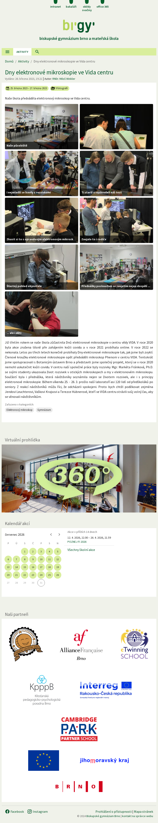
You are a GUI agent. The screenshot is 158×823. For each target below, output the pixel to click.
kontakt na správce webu (137, 816)
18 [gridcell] (49, 567)
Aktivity (23, 61)
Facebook (14, 811)
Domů (9, 61)
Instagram (37, 811)
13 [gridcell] (8, 567)
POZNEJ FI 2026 (76, 542)
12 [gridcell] (57, 559)
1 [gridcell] (24, 551)
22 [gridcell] (24, 574)
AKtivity (22, 52)
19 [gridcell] (57, 567)
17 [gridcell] (41, 567)
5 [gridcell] (57, 551)
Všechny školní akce (81, 550)
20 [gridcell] (8, 574)
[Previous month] (51, 534)
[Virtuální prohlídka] (79, 478)
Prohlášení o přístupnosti (113, 811)
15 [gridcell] (24, 567)
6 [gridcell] (8, 559)
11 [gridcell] (49, 559)
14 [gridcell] (16, 567)
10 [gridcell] (41, 559)
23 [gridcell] (33, 574)
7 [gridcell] (16, 559)
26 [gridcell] (57, 574)
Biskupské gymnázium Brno (103, 816)
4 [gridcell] (49, 551)
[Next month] (59, 534)
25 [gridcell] (49, 574)
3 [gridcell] (41, 551)
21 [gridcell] (16, 574)
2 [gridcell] (33, 551)
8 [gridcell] (24, 559)
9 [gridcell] (33, 559)
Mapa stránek (143, 811)
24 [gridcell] (41, 574)
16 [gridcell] (33, 567)
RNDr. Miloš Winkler (63, 79)
